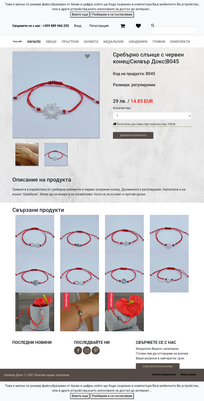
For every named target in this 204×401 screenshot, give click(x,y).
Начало (34, 42)
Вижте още (80, 14)
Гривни (159, 42)
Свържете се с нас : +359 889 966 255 (40, 26)
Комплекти (180, 42)
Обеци (51, 42)
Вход (77, 26)
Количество (122, 108)
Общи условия (188, 374)
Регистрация (99, 26)
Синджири (138, 42)
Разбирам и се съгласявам (112, 14)
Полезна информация (164, 374)
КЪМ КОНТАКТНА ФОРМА (158, 366)
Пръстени (70, 42)
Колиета (91, 42)
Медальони (113, 42)
